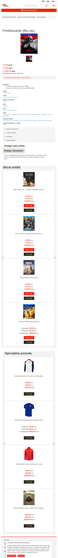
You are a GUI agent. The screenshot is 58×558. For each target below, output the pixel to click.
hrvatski (22, 114)
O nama (6, 540)
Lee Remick (14, 97)
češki (10, 114)
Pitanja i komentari (13, 151)
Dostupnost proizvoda (11, 129)
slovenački (6, 116)
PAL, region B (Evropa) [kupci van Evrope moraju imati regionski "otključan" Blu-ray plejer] (27, 120)
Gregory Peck (7, 97)
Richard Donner (7, 93)
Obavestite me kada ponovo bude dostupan (17, 77)
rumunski (49, 114)
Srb (44, 1)
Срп (54, 1)
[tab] (29, 129)
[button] (2, 257)
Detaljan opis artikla (14, 146)
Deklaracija (8, 136)
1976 (4, 101)
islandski (27, 114)
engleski (5, 106)
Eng (49, 1)
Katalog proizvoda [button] (29, 10)
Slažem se (21, 556)
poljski (38, 114)
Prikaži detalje (11, 556)
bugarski (5, 114)
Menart (5, 125)
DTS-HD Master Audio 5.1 (10, 110)
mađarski (33, 114)
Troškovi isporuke (10, 132)
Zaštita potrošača (10, 140)
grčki (18, 114)
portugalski (44, 114)
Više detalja (29, 210)
